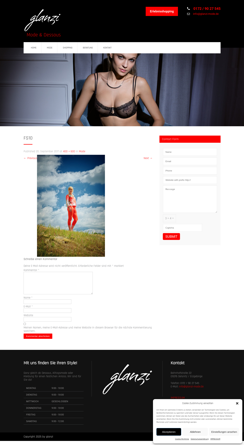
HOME (34, 47)
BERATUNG (88, 47)
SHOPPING (68, 47)
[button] (237, 403)
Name (28, 301)
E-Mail (28, 310)
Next (148, 158)
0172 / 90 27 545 (207, 9)
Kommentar (31, 270)
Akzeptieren (168, 431)
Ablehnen (195, 431)
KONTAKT (107, 47)
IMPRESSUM (215, 439)
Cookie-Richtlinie (182, 439)
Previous (30, 158)
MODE (49, 47)
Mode (82, 151)
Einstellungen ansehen (224, 431)
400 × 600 (69, 151)
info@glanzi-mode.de (205, 13)
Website (28, 319)
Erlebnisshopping (162, 11)
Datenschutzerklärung (200, 439)
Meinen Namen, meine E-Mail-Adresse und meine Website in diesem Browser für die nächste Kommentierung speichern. (88, 333)
